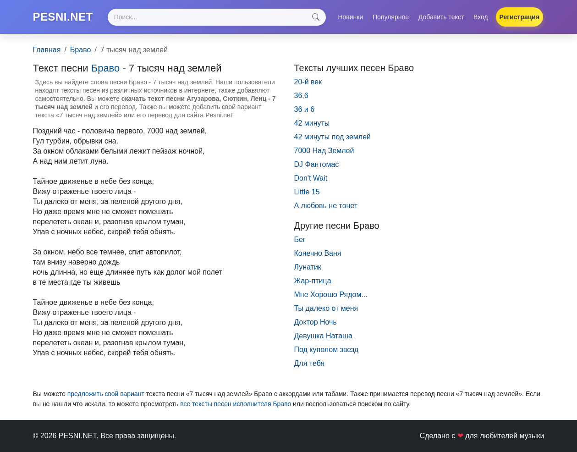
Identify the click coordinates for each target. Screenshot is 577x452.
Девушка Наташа (323, 336)
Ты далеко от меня (326, 308)
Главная (47, 50)
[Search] (217, 17)
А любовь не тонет (326, 205)
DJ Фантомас (316, 164)
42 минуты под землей (332, 137)
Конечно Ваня (317, 253)
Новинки (350, 17)
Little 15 (307, 192)
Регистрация (520, 17)
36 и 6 (304, 109)
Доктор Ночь (315, 322)
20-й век (308, 82)
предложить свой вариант (105, 393)
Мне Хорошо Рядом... (331, 294)
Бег (300, 239)
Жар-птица (312, 281)
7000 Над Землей (324, 150)
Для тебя (309, 363)
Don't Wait (311, 178)
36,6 (301, 95)
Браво (80, 50)
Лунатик (307, 267)
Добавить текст (441, 17)
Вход (480, 17)
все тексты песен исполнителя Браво (235, 404)
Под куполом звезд (326, 349)
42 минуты (312, 123)
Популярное (391, 17)
